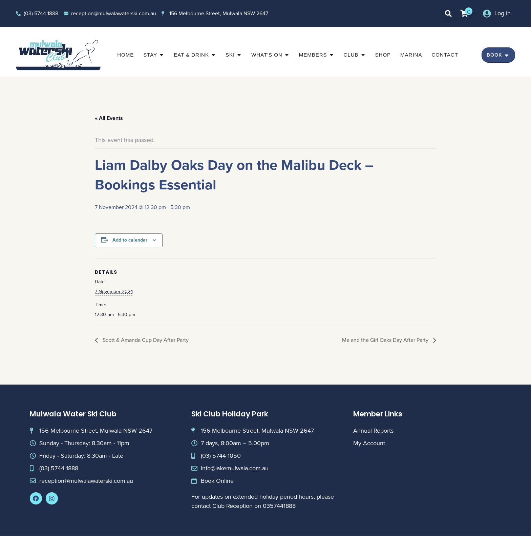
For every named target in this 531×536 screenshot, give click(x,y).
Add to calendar (129, 240)
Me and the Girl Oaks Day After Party (386, 340)
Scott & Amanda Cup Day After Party (145, 340)
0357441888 (279, 505)
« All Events (109, 118)
